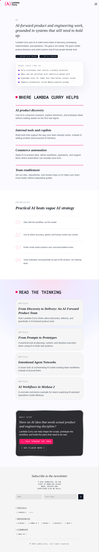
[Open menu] (96, 4)
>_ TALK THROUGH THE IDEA (36, 441)
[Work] (68, 523)
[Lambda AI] (33, 523)
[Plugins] (21, 523)
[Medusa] (46, 523)
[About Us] (21, 534)
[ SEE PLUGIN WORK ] (33, 448)
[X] (31, 512)
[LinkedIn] (21, 512)
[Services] (57, 523)
